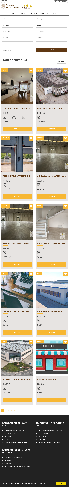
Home (14, 13)
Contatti (44, 13)
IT (2, 2)
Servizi (53, 13)
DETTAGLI (17, 129)
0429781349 (8, 460)
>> (14, 411)
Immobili (23, 13)
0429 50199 (42, 436)
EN (5, 2)
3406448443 (9, 463)
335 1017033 (8, 439)
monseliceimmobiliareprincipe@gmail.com (18, 466)
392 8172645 (42, 439)
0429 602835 (9, 436)
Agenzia (34, 13)
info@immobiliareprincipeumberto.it (16, 442)
